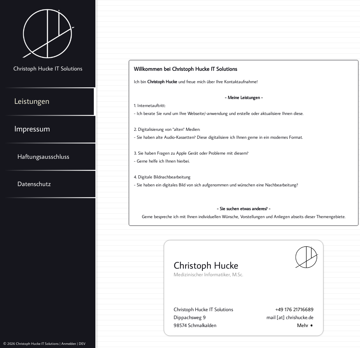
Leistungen (31, 101)
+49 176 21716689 (294, 309)
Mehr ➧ (305, 325)
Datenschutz (34, 183)
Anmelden (68, 343)
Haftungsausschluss (43, 156)
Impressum (32, 128)
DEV (82, 343)
